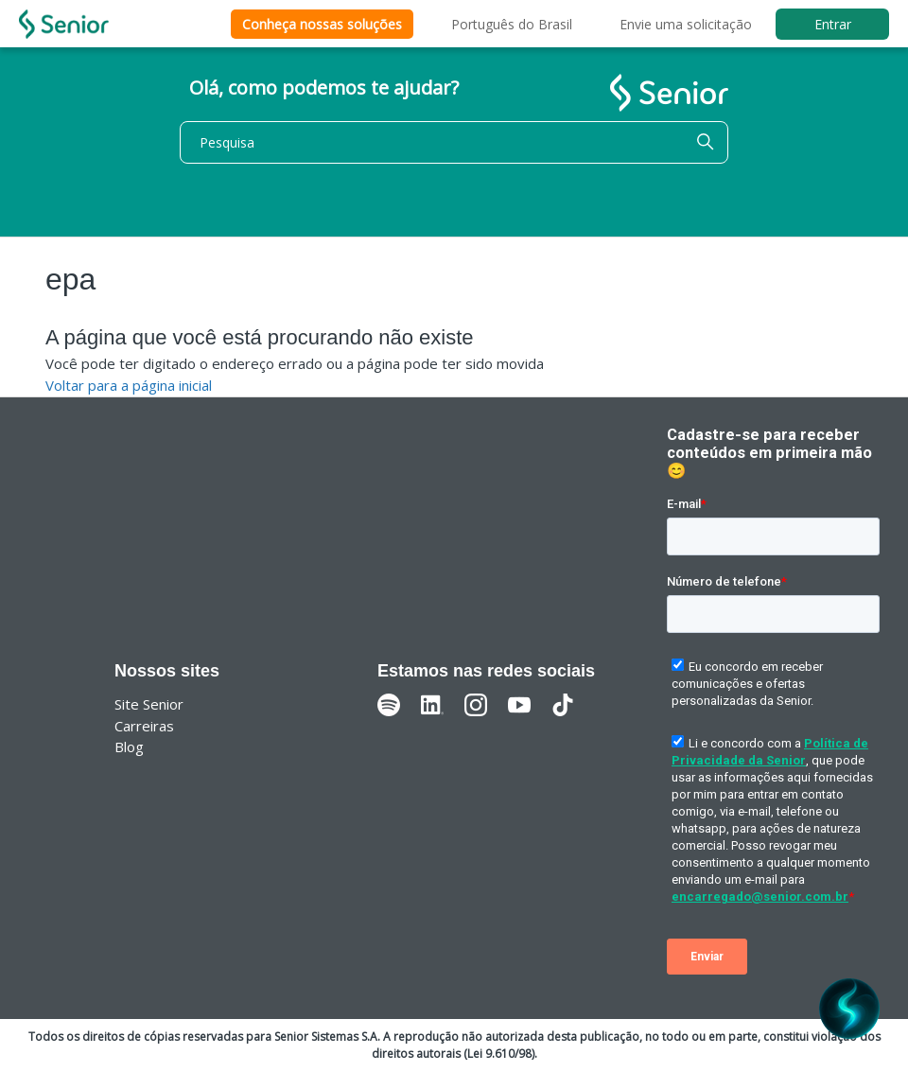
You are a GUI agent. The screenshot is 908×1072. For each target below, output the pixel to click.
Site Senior (148, 703)
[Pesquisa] (454, 142)
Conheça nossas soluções (322, 24)
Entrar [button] (832, 24)
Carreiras (144, 725)
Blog (129, 746)
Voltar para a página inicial (128, 385)
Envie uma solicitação (686, 24)
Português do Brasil (511, 24)
